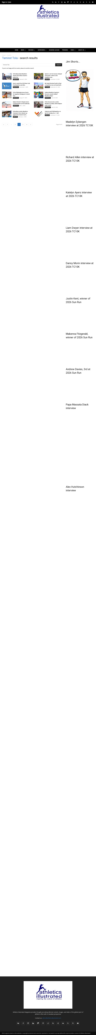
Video (72, 50)
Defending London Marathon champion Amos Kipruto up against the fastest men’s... (20, 113)
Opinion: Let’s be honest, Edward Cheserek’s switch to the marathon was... (53, 75)
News (23, 50)
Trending (65, 50)
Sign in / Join (6, 2)
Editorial (47, 79)
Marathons (16, 79)
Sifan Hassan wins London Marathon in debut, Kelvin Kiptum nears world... (53, 103)
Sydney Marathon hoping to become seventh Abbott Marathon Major (52, 94)
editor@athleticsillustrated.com (51, 1018)
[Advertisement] (48, 34)
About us (82, 50)
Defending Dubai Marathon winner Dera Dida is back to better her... (20, 75)
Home (16, 50)
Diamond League (54, 50)
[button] (52, 2)
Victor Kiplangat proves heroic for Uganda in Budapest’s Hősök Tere (21, 94)
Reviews (31, 50)
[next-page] (30, 124)
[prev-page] (3, 124)
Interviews (42, 50)
